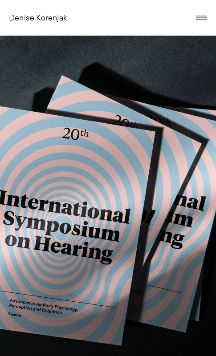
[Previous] (16, 213)
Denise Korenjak (38, 18)
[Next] (199, 213)
